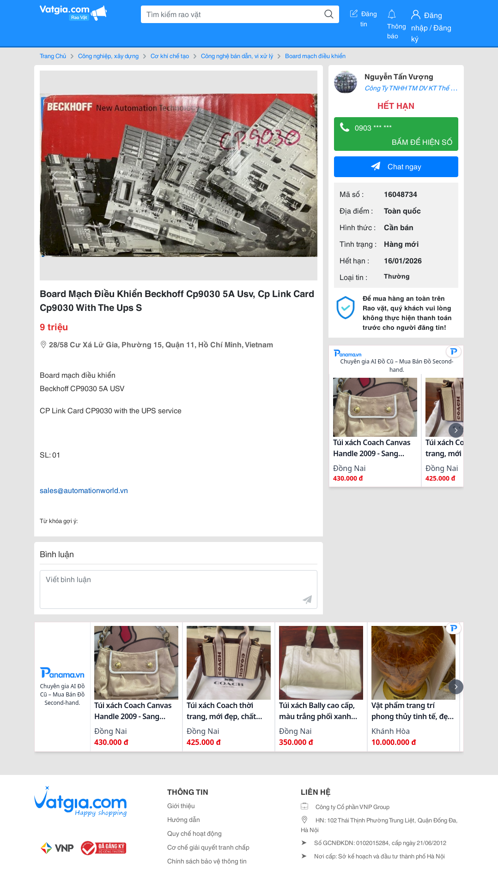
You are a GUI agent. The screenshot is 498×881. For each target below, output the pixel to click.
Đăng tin (363, 15)
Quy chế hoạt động (194, 833)
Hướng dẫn (183, 819)
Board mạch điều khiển (315, 55)
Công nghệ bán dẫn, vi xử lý (237, 55)
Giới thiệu (181, 805)
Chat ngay (396, 166)
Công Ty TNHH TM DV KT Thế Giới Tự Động (426, 87)
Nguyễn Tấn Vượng (398, 76)
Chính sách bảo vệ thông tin (207, 860)
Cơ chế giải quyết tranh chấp (208, 846)
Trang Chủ (53, 55)
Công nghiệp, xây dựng (108, 55)
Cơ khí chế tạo (170, 55)
